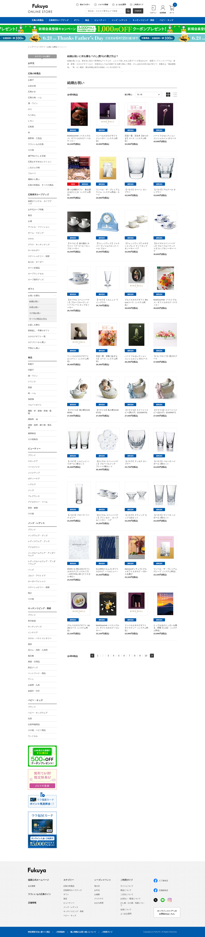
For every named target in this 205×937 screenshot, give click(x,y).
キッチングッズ (35, 626)
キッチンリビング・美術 (39, 608)
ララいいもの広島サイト (39, 894)
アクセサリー (34, 547)
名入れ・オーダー (36, 262)
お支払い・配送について (130, 899)
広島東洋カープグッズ (38, 194)
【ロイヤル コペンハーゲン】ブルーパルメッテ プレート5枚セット (107, 463)
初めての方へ (83, 4)
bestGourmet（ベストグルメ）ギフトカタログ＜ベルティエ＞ (79, 138)
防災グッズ (33, 667)
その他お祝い (35, 313)
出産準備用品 (34, 724)
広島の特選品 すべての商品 (40, 185)
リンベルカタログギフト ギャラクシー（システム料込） (136, 627)
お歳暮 (97, 894)
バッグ (31, 570)
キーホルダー (34, 250)
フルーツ (32, 173)
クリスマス (98, 899)
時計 (30, 593)
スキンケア (33, 461)
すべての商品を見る (38, 319)
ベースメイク (34, 467)
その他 (31, 150)
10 (146, 656)
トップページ (33, 47)
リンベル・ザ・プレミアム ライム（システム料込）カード (107, 192)
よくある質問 (119, 4)
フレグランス (34, 496)
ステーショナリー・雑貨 (39, 256)
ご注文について (126, 894)
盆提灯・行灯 (34, 691)
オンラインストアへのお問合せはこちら (167, 912)
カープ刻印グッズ (36, 279)
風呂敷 (31, 656)
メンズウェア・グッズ (38, 535)
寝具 (30, 644)
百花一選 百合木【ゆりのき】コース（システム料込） (136, 138)
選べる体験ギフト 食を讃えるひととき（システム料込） (79, 192)
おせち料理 (98, 903)
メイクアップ (34, 473)
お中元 (31, 63)
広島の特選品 (34, 73)
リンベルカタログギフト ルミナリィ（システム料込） (78, 358)
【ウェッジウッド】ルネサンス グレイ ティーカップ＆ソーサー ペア (136, 246)
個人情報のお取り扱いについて (83, 932)
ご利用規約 (60, 932)
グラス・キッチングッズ (39, 244)
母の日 (97, 886)
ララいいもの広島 (36, 144)
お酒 (30, 221)
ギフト (42, 47)
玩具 (30, 718)
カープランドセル (36, 273)
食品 (30, 215)
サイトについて (126, 886)
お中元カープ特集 (36, 209)
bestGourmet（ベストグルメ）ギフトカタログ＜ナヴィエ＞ (165, 302)
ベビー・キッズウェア (38, 713)
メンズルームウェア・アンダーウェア (41, 554)
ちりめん (32, 115)
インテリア (33, 632)
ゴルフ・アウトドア (37, 575)
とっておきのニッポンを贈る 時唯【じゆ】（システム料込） (165, 627)
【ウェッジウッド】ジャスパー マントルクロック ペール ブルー (107, 246)
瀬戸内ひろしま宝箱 (37, 156)
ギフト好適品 (34, 268)
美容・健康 (33, 508)
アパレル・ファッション (39, 227)
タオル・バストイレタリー (40, 638)
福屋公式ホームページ (38, 880)
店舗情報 (32, 903)
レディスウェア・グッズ (39, 541)
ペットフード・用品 (37, 673)
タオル (31, 238)
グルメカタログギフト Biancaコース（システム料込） (136, 302)
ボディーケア (34, 478)
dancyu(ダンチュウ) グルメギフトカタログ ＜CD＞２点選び (136, 571)
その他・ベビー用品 (37, 730)
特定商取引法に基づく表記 (39, 932)
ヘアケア (32, 484)
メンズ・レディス (36, 523)
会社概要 (31, 886)
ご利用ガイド (136, 4)
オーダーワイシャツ (37, 581)
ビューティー (34, 449)
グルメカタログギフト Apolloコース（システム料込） (78, 627)
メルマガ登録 (101, 4)
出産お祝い (34, 307)
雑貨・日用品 (34, 661)
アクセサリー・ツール (38, 502)
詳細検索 (138, 11)
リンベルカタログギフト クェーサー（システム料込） (107, 138)
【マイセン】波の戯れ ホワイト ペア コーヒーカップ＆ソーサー (78, 246)
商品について (125, 890)
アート (31, 679)
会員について (125, 909)
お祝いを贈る (52, 47)
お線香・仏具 (34, 685)
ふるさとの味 (34, 167)
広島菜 (31, 126)
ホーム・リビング (36, 233)
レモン (31, 121)
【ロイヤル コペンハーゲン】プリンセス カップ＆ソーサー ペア (107, 517)
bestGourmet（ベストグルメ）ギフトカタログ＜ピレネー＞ (107, 627)
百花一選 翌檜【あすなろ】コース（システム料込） (107, 358)
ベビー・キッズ (35, 700)
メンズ (31, 490)
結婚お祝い (63, 47)
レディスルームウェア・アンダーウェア (41, 562)
